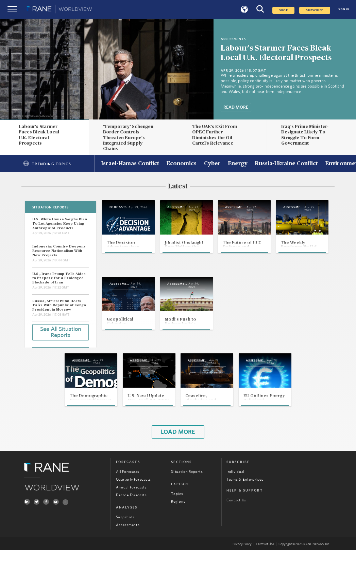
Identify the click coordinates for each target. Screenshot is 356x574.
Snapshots (125, 540)
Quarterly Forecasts (133, 503)
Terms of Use (265, 568)
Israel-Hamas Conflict (130, 164)
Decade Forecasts (131, 518)
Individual (235, 495)
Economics (181, 164)
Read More (235, 107)
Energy (238, 164)
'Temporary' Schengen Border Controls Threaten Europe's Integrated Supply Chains (128, 137)
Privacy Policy (242, 568)
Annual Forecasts (131, 511)
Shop (283, 10)
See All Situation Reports (60, 332)
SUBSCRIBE (314, 10)
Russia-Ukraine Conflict (286, 164)
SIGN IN (343, 9)
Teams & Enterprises (244, 503)
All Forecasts (127, 495)
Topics (177, 517)
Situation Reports (187, 495)
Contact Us (236, 524)
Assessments (128, 548)
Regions (178, 525)
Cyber (212, 164)
